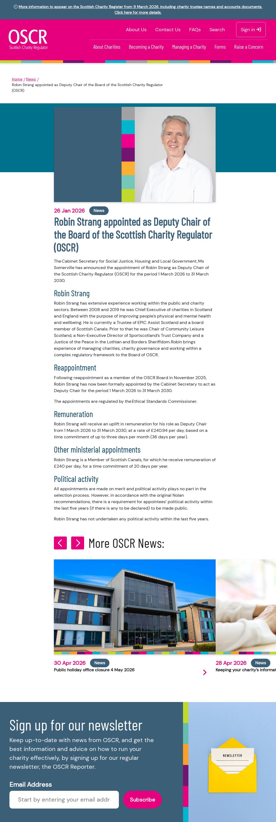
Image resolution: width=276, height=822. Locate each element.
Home (17, 79)
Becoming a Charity (146, 46)
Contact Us (168, 30)
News (31, 79)
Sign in (251, 30)
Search (217, 30)
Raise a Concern (248, 46)
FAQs (195, 30)
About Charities (106, 46)
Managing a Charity (189, 46)
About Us (136, 30)
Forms (220, 46)
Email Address (30, 784)
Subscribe (142, 799)
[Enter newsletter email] (64, 800)
